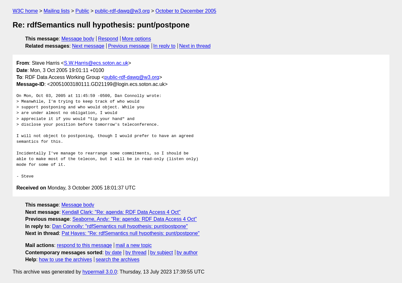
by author (187, 252)
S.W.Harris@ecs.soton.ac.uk (96, 63)
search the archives (118, 259)
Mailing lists (57, 11)
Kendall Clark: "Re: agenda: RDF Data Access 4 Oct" (121, 212)
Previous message (129, 46)
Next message (88, 46)
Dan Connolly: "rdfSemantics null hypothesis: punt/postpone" (120, 226)
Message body (77, 38)
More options (136, 38)
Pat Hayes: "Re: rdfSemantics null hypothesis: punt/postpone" (131, 233)
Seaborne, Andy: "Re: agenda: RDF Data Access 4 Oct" (134, 219)
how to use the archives (65, 259)
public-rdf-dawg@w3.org (122, 11)
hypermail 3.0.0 (99, 271)
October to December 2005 (185, 11)
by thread (136, 252)
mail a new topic (134, 245)
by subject (161, 252)
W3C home (25, 11)
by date (113, 252)
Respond (108, 38)
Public (82, 11)
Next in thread (195, 46)
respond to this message (84, 245)
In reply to (164, 46)
